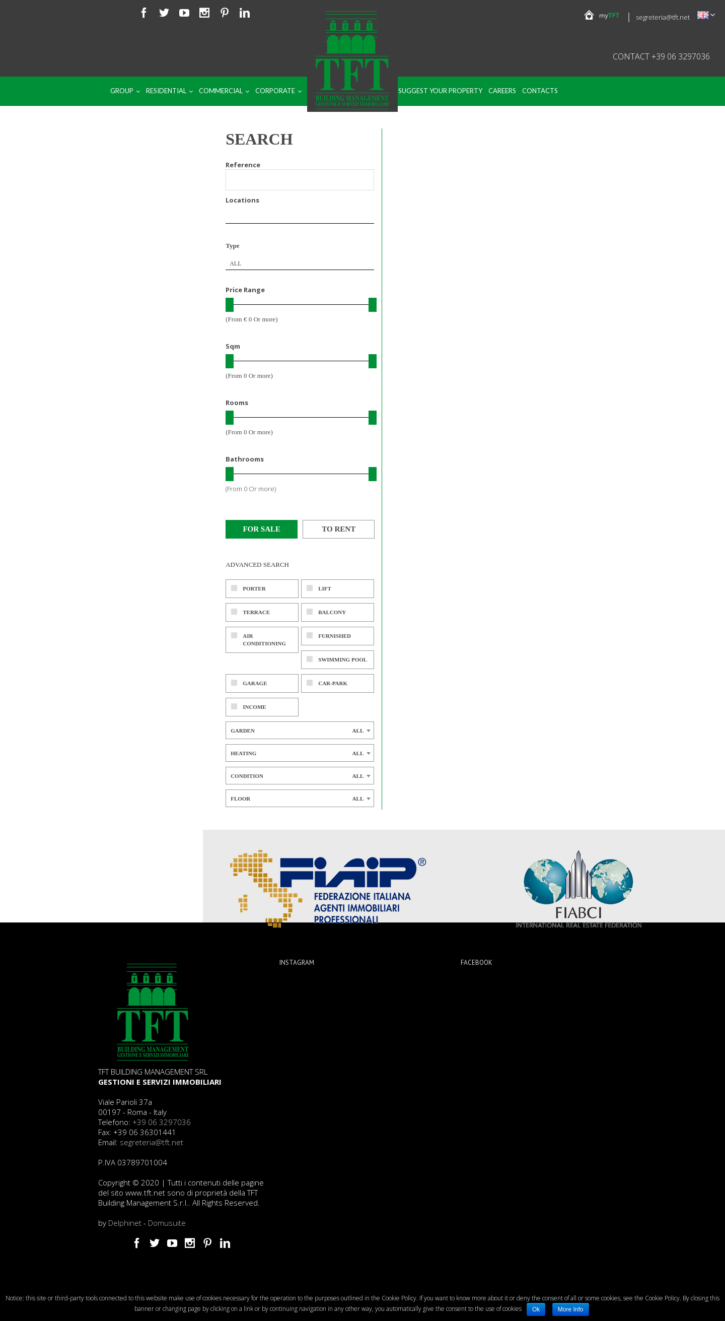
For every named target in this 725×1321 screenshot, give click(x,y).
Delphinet (124, 1223)
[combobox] (300, 263)
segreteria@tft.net (663, 17)
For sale (261, 529)
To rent (338, 529)
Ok (536, 1309)
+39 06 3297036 (161, 1122)
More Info (571, 1309)
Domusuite (167, 1223)
